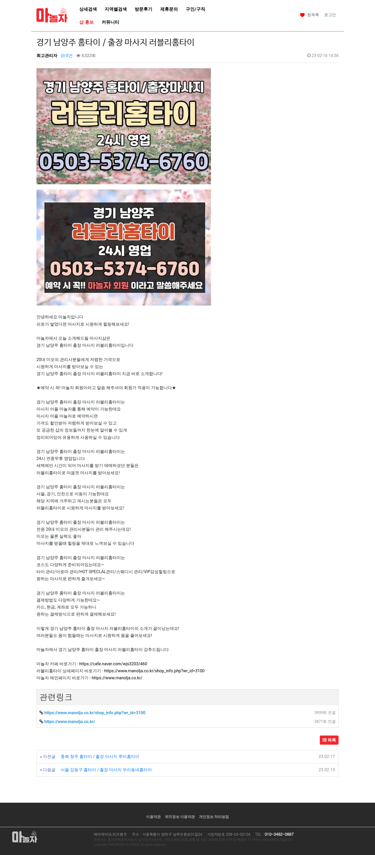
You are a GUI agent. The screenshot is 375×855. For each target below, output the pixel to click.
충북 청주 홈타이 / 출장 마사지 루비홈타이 (100, 756)
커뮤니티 (110, 22)
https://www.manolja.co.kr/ (117, 677)
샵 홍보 (86, 22)
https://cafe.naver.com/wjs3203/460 (113, 663)
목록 (329, 740)
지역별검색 (116, 9)
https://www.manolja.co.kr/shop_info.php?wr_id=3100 (154, 670)
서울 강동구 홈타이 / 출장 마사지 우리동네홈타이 (106, 769)
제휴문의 (169, 9)
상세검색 (88, 9)
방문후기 (143, 9)
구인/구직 (195, 9)
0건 (67, 55)
